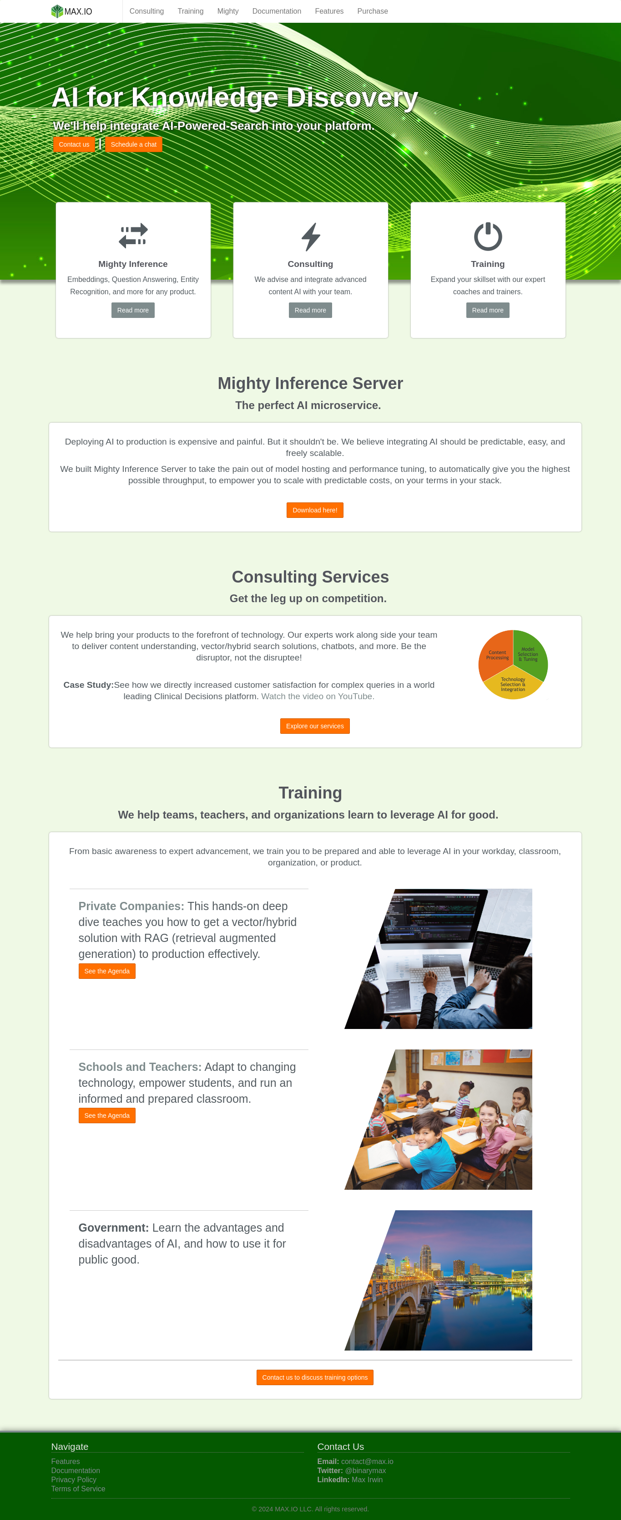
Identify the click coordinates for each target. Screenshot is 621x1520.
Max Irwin (367, 1480)
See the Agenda (107, 971)
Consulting (147, 11)
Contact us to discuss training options (315, 1377)
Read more (133, 310)
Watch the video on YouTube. (317, 696)
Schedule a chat (134, 144)
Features (329, 11)
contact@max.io (367, 1461)
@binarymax (365, 1470)
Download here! (315, 510)
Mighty (228, 11)
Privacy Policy (74, 1480)
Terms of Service (78, 1489)
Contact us (74, 144)
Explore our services (315, 726)
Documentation (277, 11)
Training (190, 11)
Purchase (373, 11)
